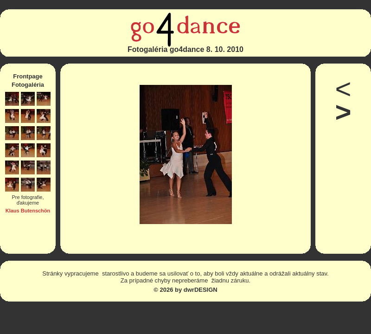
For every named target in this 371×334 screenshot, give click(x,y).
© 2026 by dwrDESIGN (185, 289)
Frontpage (28, 76)
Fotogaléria (28, 84)
